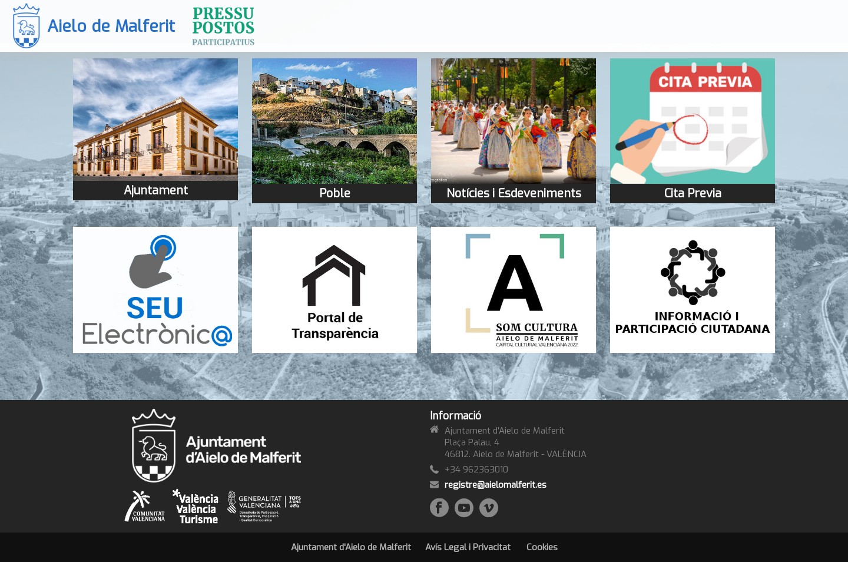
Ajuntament (156, 191)
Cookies (542, 547)
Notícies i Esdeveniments (513, 193)
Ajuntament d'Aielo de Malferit (351, 547)
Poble (334, 193)
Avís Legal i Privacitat (468, 547)
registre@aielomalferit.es (495, 485)
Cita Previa (692, 193)
